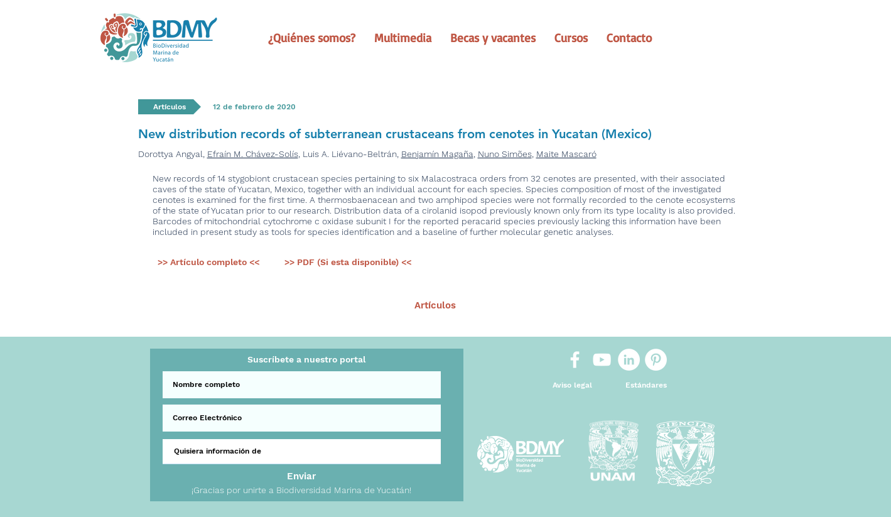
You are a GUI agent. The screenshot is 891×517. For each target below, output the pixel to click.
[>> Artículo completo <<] (209, 262)
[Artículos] (435, 305)
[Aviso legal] (572, 385)
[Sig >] (612, 305)
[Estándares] (646, 385)
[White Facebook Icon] (575, 360)
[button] (312, 38)
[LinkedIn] (629, 360)
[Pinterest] (656, 360)
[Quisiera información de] (302, 451)
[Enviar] (301, 476)
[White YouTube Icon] (602, 360)
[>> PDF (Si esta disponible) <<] (348, 262)
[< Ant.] (280, 305)
